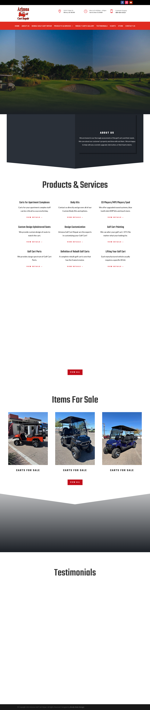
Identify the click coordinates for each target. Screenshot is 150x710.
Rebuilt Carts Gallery (84, 26)
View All (75, 372)
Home (17, 26)
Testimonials (102, 26)
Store (120, 26)
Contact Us (130, 26)
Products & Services (62, 26)
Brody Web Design (77, 707)
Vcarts (113, 26)
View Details (33, 217)
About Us (25, 26)
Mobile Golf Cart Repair (42, 26)
